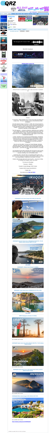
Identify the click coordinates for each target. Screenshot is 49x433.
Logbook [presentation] (19, 29)
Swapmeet (26, 13)
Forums (19, 13)
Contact (34, 13)
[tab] (10, 29)
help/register (34, 12)
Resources (30, 13)
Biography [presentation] (10, 29)
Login (37, 13)
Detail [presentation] (15, 29)
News (17, 13)
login (31, 12)
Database (13, 13)
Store (23, 13)
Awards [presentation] (24, 29)
